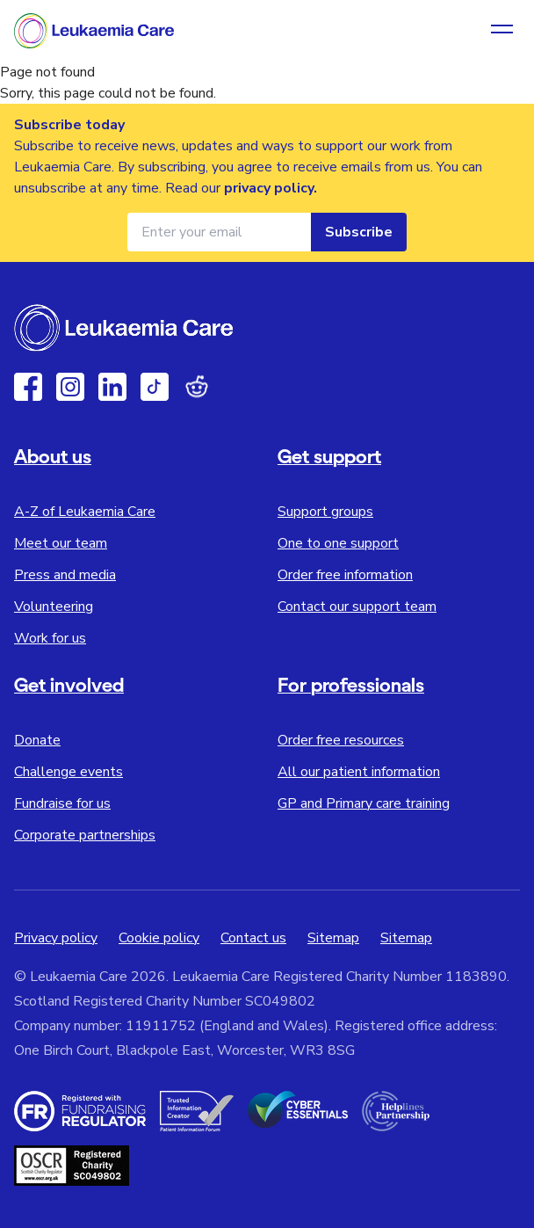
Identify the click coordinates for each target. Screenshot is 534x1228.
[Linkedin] (112, 387)
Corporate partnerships (84, 835)
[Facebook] (28, 387)
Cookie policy (159, 938)
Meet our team (60, 543)
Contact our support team (357, 606)
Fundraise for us (62, 803)
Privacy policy (55, 938)
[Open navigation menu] (502, 31)
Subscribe (359, 232)
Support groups (325, 511)
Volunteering (53, 606)
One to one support (338, 543)
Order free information (345, 575)
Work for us (50, 638)
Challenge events (68, 771)
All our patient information (359, 771)
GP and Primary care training (364, 803)
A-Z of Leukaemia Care (84, 511)
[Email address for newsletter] (219, 232)
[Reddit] (197, 387)
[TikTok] (155, 387)
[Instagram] (70, 387)
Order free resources (341, 740)
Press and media (65, 575)
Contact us (253, 938)
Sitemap (333, 938)
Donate (37, 740)
